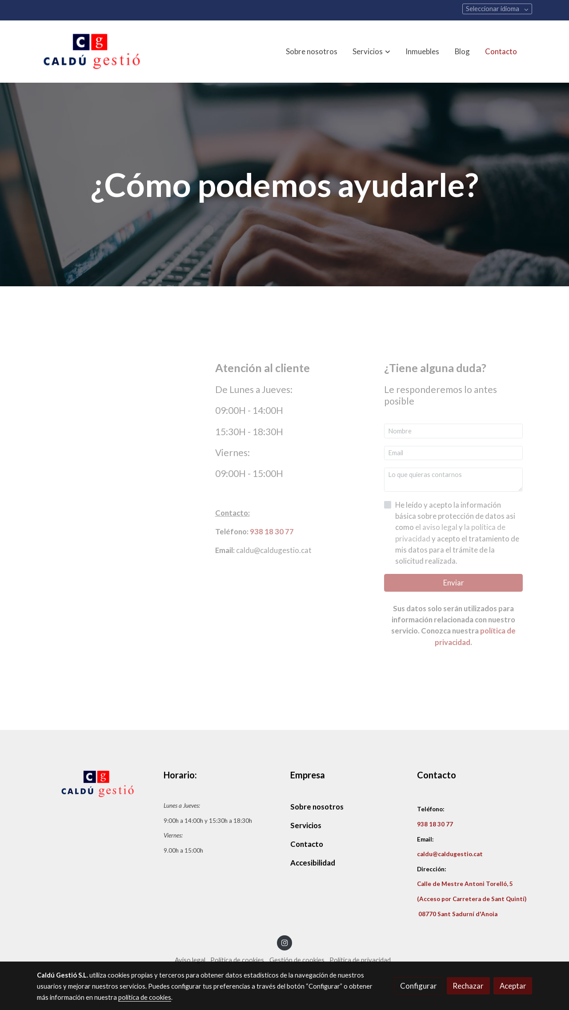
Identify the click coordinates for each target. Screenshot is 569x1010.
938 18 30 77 (272, 531)
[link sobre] (94, 784)
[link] (93, 51)
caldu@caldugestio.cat (450, 854)
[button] (371, 51)
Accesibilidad (312, 862)
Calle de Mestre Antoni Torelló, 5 (465, 883)
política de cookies (144, 997)
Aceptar (513, 985)
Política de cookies (237, 960)
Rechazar (468, 985)
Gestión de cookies (297, 960)
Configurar (418, 985)
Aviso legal (190, 960)
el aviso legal (437, 527)
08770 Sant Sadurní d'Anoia (457, 914)
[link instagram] (284, 942)
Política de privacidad (360, 960)
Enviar (453, 582)
